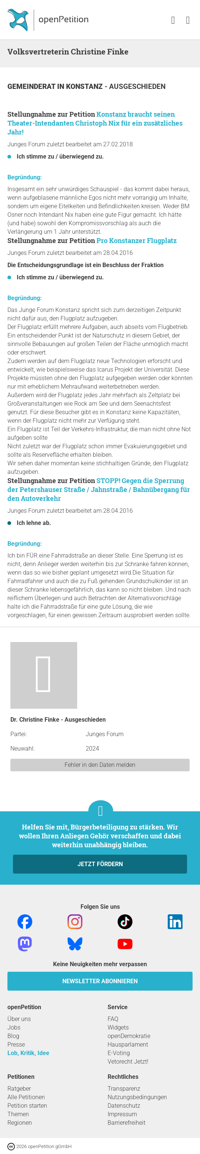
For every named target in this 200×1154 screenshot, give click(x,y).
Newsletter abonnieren (100, 981)
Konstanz (85, 86)
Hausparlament (128, 1044)
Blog (13, 1036)
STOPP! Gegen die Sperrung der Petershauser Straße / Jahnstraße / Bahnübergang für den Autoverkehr (98, 489)
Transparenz (124, 1088)
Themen (18, 1114)
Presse (16, 1044)
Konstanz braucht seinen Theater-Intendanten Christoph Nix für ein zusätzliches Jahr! (95, 123)
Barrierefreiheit (126, 1122)
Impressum (122, 1114)
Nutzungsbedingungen (137, 1097)
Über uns (19, 1018)
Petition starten (27, 1105)
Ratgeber (19, 1088)
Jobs (13, 1027)
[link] (187, 20)
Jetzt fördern (100, 864)
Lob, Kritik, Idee (28, 1053)
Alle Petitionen (26, 1097)
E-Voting (119, 1053)
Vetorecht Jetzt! (128, 1061)
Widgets (118, 1027)
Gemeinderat (32, 86)
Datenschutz (124, 1105)
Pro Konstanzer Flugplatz (136, 240)
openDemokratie (129, 1036)
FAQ (113, 1018)
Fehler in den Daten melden (100, 764)
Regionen (19, 1122)
